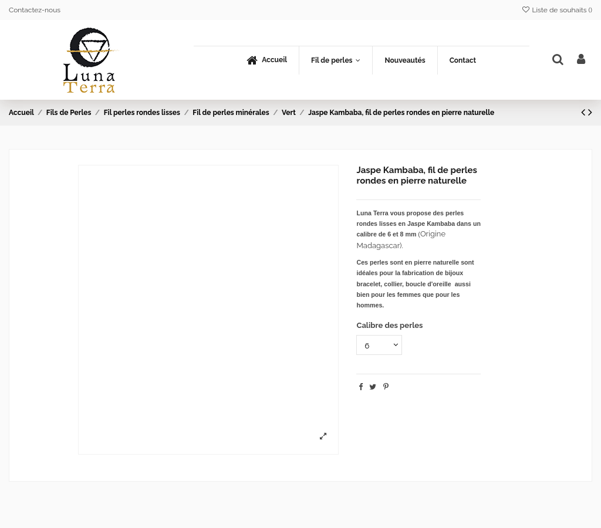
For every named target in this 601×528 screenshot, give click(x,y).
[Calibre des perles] (379, 345)
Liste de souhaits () (556, 10)
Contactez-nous (34, 10)
